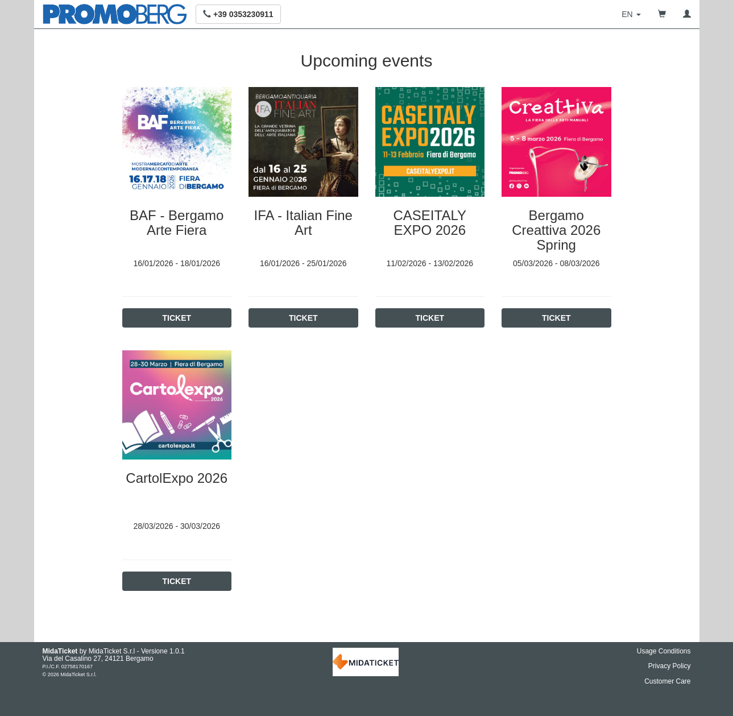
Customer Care (667, 681)
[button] (238, 14)
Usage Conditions (664, 651)
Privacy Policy (669, 666)
